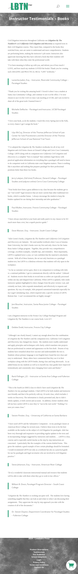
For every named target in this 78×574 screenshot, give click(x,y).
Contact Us (39, 567)
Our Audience (39, 554)
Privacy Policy (39, 562)
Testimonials (39, 552)
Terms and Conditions (39, 565)
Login (39, 560)
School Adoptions (39, 557)
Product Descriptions (39, 549)
